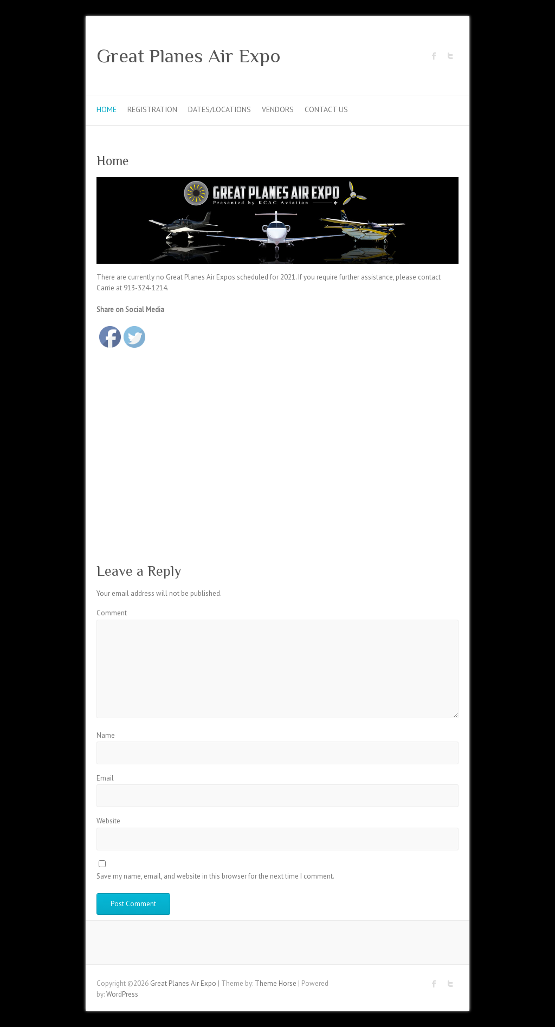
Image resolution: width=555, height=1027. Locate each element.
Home (106, 109)
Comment (111, 613)
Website (108, 821)
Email (105, 778)
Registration (152, 109)
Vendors (278, 109)
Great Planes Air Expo (188, 56)
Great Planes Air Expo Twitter (450, 56)
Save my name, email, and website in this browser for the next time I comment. (215, 876)
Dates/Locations (219, 109)
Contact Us (326, 109)
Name (105, 735)
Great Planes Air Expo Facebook (434, 56)
